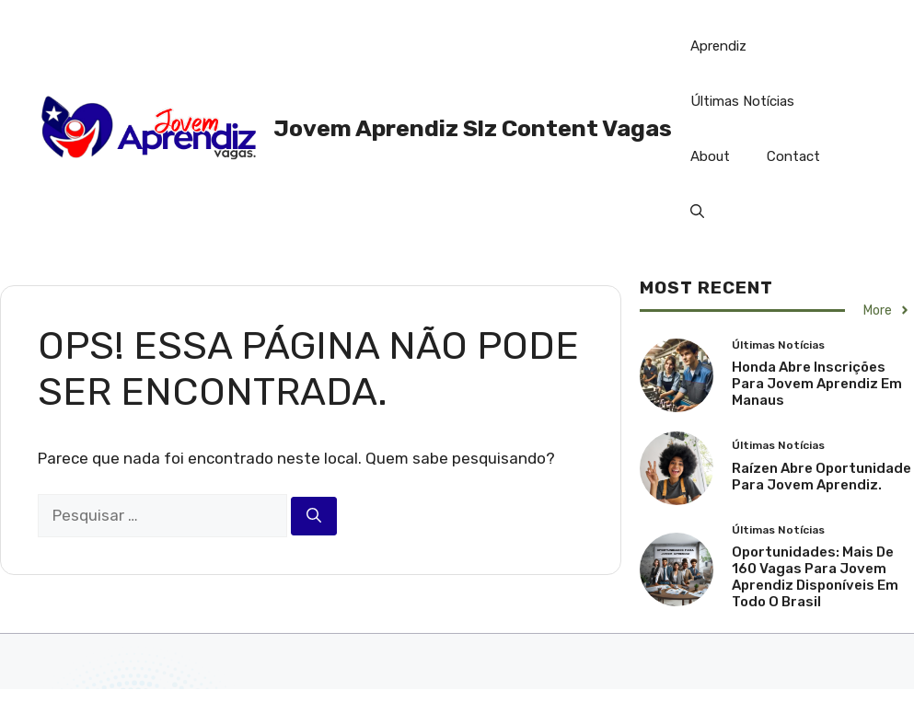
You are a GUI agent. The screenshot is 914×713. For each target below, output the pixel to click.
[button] (697, 211)
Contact (793, 156)
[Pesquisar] (314, 516)
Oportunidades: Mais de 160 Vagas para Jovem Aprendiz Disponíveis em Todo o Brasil (815, 577)
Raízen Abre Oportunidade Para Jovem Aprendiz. (821, 476)
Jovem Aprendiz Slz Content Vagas (472, 128)
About (710, 156)
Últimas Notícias (742, 101)
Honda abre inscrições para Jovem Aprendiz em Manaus (817, 383)
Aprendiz (718, 46)
